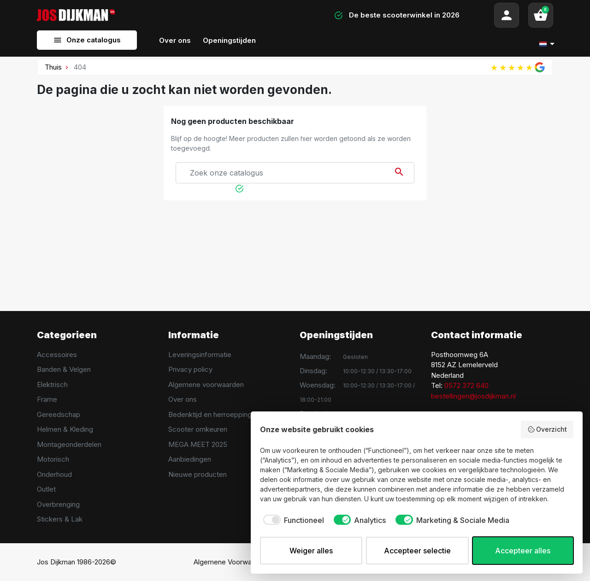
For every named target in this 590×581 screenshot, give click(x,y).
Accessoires (57, 354)
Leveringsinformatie (199, 354)
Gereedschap (58, 414)
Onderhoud (54, 474)
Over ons (182, 399)
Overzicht (547, 429)
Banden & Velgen (64, 369)
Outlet (46, 489)
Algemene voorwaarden (206, 384)
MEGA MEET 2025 (197, 444)
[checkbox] (292, 520)
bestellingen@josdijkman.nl (473, 396)
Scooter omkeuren (197, 429)
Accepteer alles (522, 550)
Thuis (53, 67)
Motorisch (53, 459)
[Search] (212, 15)
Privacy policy (190, 369)
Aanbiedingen (189, 459)
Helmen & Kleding (65, 429)
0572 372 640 (466, 385)
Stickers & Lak (60, 519)
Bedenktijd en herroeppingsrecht (220, 414)
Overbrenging (58, 504)
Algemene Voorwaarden (232, 562)
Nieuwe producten (197, 474)
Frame (47, 399)
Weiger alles (311, 550)
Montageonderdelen (69, 444)
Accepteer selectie (417, 550)
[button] (540, 15)
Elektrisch (52, 384)
